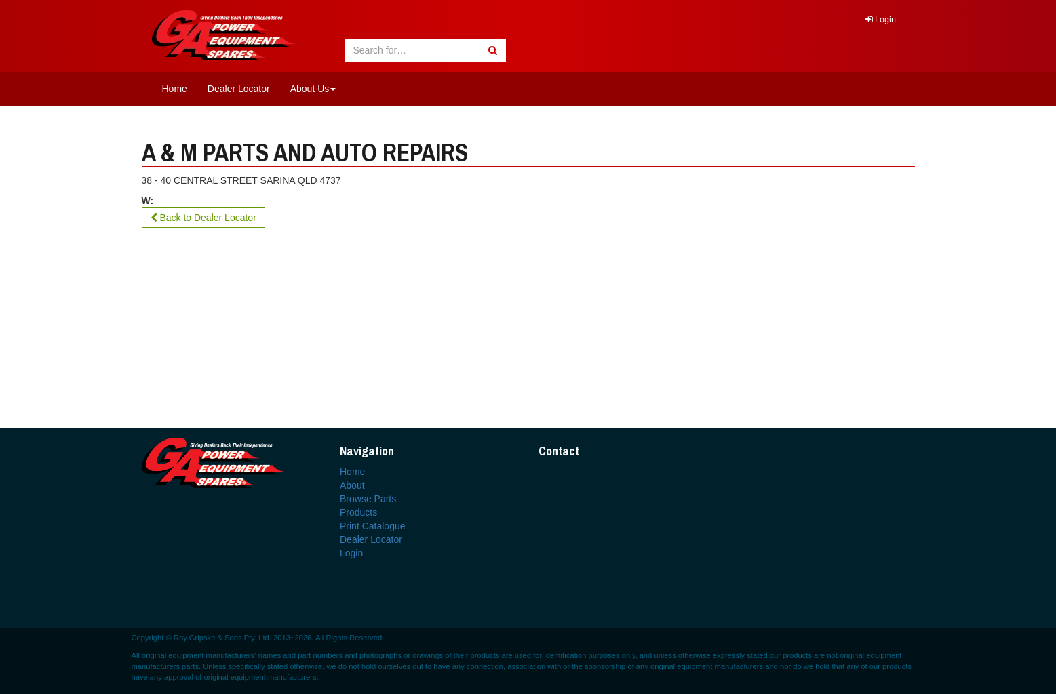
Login (880, 19)
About (352, 485)
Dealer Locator (239, 88)
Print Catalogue (373, 525)
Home (174, 88)
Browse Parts (368, 498)
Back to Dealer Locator (203, 217)
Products (358, 512)
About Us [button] (313, 88)
